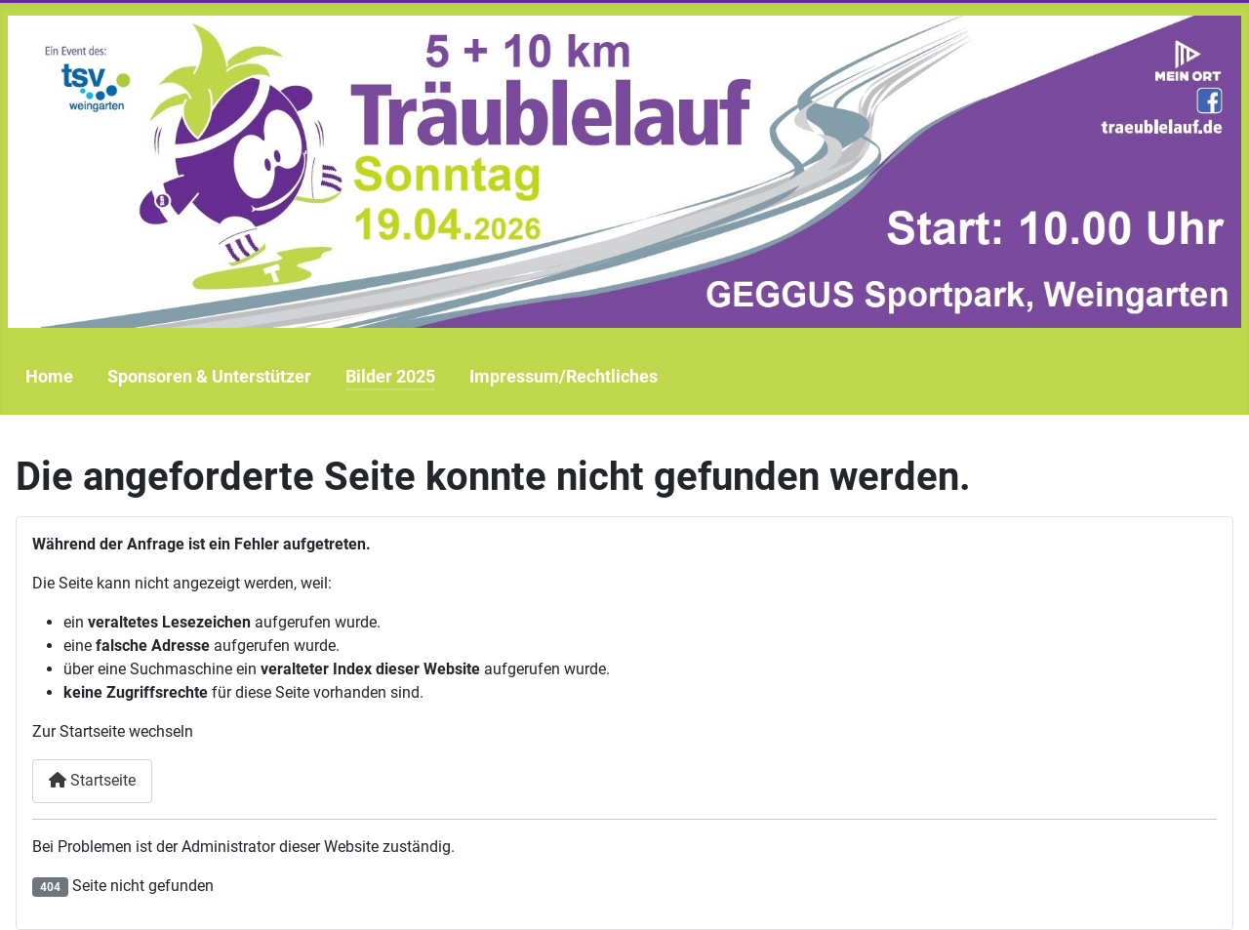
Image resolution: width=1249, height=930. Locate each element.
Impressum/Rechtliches (563, 376)
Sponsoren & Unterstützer (209, 376)
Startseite (92, 780)
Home (49, 376)
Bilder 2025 (390, 376)
